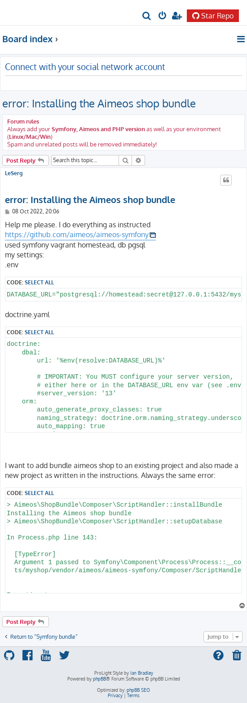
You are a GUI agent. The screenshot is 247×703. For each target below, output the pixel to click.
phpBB (99, 678)
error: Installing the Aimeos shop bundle (99, 103)
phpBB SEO (138, 690)
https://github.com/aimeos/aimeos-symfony (77, 234)
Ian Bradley (141, 673)
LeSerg (13, 173)
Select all (39, 282)
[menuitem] (147, 16)
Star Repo (213, 15)
